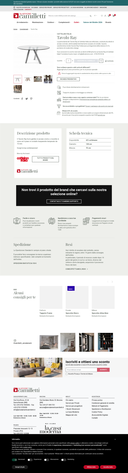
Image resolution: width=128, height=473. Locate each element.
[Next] (112, 282)
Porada (68, 310)
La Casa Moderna (76, 7)
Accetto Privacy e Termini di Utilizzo (80, 374)
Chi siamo (34, 7)
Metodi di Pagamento (100, 406)
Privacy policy (97, 400)
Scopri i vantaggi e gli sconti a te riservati (99, 106)
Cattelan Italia (64, 34)
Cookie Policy (97, 412)
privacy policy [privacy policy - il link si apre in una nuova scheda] (74, 443)
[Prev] (108, 282)
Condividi (22, 99)
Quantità (59, 61)
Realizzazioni (18, 9)
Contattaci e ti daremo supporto (64, 201)
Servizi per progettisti (61, 7)
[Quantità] (68, 61)
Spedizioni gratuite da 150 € (24, 263)
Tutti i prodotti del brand (45, 159)
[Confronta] (109, 60)
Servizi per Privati (45, 7)
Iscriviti (103, 370)
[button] (115, 439)
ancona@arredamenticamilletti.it (51, 407)
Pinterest (31, 99)
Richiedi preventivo (68, 79)
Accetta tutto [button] (108, 467)
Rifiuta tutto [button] (91, 467)
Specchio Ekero (72, 313)
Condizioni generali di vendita (103, 403)
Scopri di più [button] (20, 467)
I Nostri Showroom (21, 7)
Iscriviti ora (101, 115)
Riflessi (94, 310)
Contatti (28, 9)
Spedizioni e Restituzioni (101, 409)
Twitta (26, 99)
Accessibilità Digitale (100, 415)
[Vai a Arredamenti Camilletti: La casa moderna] (50, 428)
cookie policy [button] (27, 447)
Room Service (71, 429)
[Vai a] (51, 297)
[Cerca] (68, 16)
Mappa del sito (71, 415)
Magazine (103, 7)
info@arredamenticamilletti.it (24, 410)
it (95, 15)
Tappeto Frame (46, 313)
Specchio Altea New (100, 313)
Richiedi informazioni (47, 316)
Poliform (43, 310)
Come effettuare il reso (77, 269)
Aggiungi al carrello (86, 61)
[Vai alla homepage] (29, 15)
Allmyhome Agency (91, 7)
